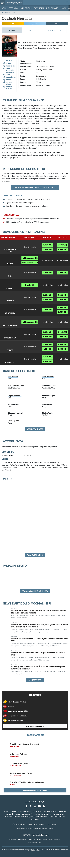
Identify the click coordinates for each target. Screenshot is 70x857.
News (4, 8)
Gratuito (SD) (30, 285)
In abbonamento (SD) (30, 262)
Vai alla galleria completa (35, 591)
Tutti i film (39, 8)
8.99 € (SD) (62, 312)
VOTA (57, 24)
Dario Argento (41, 76)
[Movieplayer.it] (14, 2)
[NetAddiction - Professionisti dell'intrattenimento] (40, 835)
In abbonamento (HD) (30, 258)
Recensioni (13, 8)
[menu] (2, 2)
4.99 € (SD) (47, 349)
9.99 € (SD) (62, 300)
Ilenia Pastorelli (48, 376)
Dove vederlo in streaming (10, 70)
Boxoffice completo (35, 726)
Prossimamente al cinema (35, 790)
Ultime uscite (52, 8)
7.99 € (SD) (62, 245)
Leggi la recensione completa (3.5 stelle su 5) (35, 187)
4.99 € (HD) (47, 249)
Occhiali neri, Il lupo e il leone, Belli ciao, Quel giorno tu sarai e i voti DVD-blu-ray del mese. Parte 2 (39, 625)
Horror (38, 70)
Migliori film (26, 8)
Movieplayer (6, 13)
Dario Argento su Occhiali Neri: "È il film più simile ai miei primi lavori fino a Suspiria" (38, 667)
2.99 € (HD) (47, 361)
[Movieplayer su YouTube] (39, 806)
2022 (38, 73)
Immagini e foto (9, 83)
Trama (8, 63)
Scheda (12, 30)
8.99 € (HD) (62, 273)
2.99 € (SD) (47, 357)
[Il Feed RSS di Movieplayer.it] (43, 806)
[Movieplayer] (35, 802)
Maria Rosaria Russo (16, 386)
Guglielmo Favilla (14, 396)
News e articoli (9, 87)
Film (14, 13)
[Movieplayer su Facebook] (26, 806)
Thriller (44, 70)
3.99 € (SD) (47, 245)
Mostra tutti (35, 680)
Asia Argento (13, 376)
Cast (8, 74)
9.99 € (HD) (62, 249)
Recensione (10, 66)
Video (31, 30)
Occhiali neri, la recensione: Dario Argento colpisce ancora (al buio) (38, 653)
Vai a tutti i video (35, 555)
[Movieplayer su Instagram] (35, 806)
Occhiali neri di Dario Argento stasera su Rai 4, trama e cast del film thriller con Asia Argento (38, 611)
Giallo (51, 70)
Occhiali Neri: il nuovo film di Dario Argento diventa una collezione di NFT (39, 639)
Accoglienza (11, 77)
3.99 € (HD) (47, 273)
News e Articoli (54, 30)
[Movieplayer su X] (31, 806)
